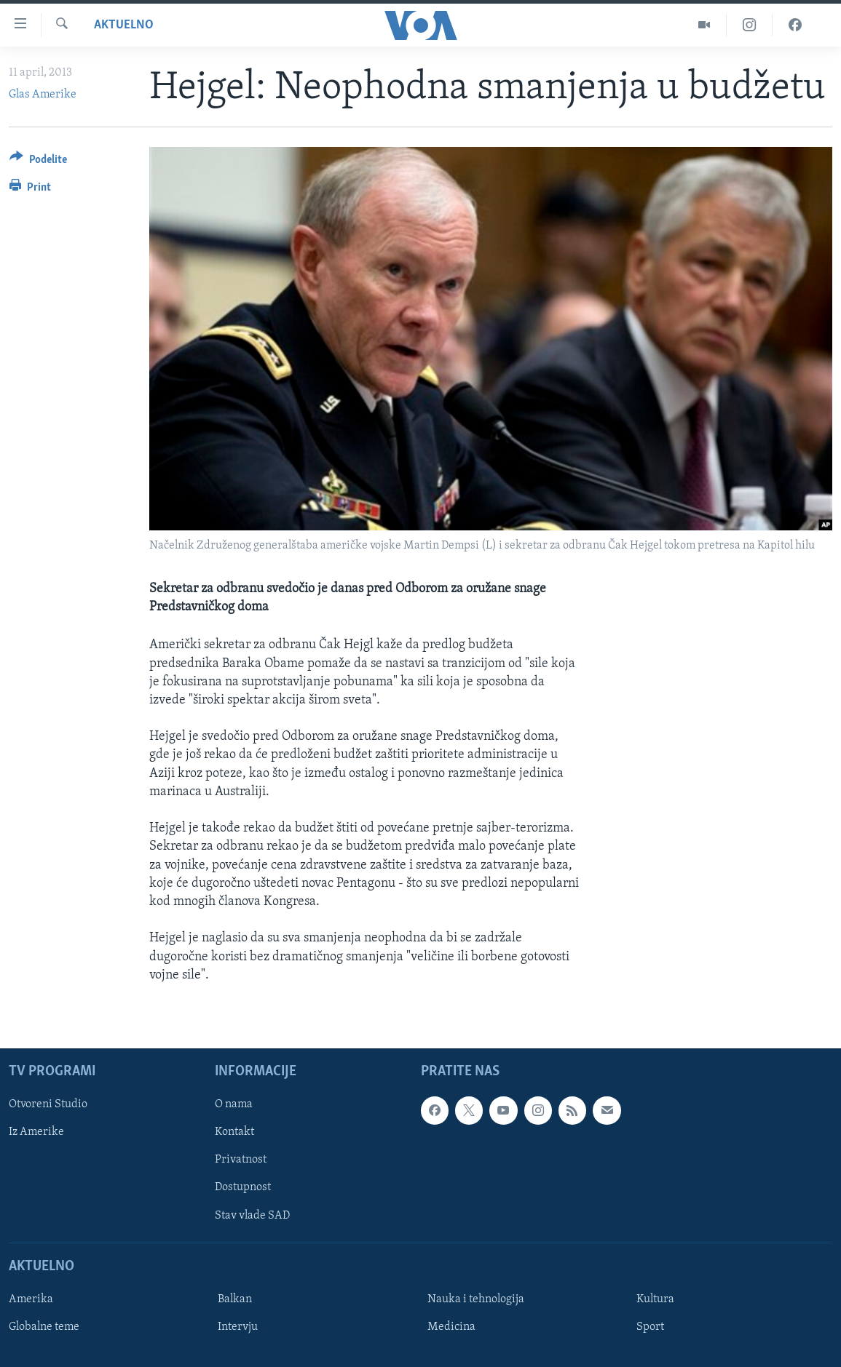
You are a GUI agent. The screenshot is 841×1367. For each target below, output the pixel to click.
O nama (234, 1104)
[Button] (38, 162)
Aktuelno (124, 25)
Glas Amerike (42, 94)
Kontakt (234, 1132)
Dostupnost (243, 1187)
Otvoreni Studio (48, 1104)
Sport (650, 1327)
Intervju (238, 1327)
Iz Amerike (36, 1132)
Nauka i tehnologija (475, 1299)
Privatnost (240, 1159)
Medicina (451, 1327)
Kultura (655, 1299)
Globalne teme (44, 1327)
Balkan (235, 1299)
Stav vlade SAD (252, 1215)
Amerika (31, 1299)
